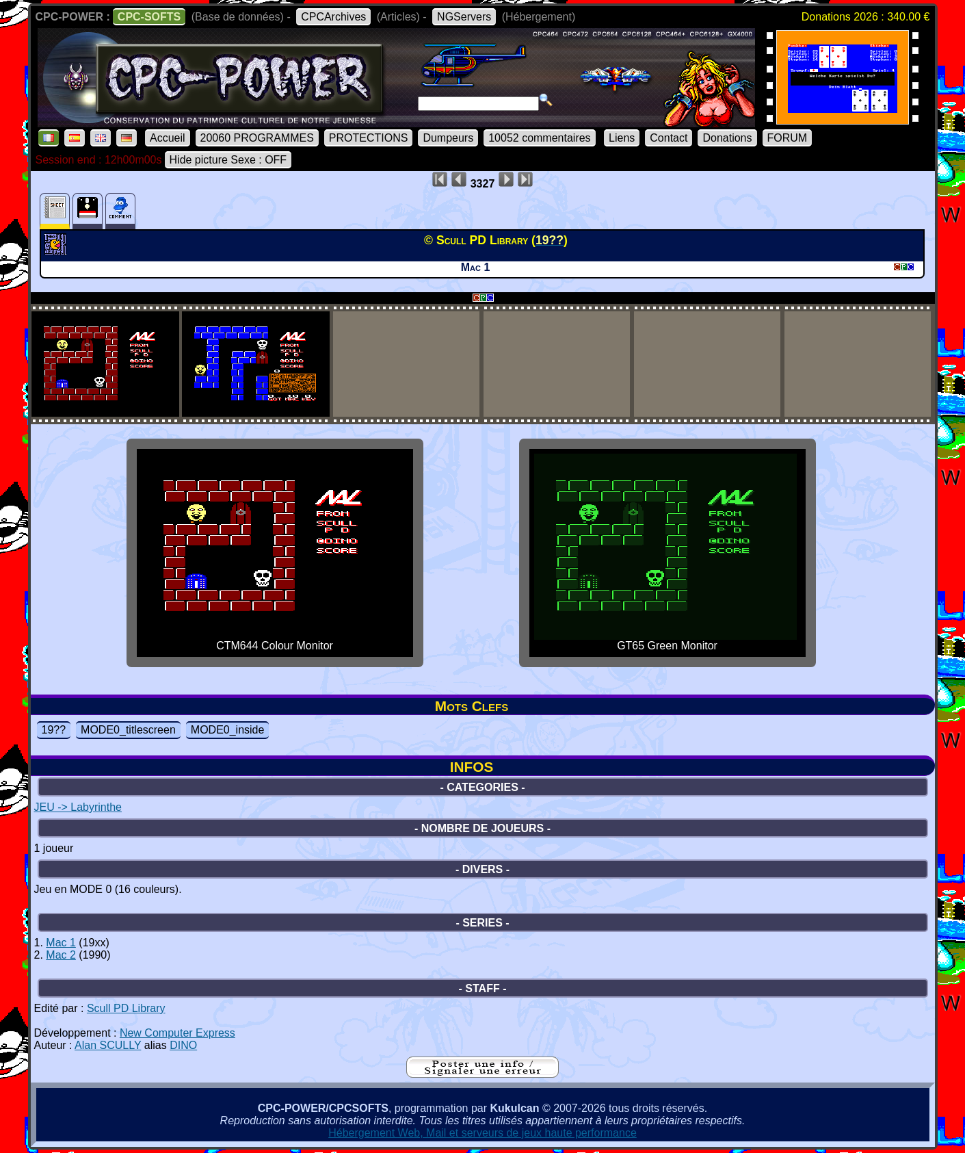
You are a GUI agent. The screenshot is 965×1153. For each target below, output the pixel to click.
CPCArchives (333, 17)
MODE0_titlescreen (128, 730)
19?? (54, 730)
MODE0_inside (228, 730)
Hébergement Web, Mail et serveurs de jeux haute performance (482, 1133)
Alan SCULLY (108, 1045)
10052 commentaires (539, 138)
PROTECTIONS (368, 138)
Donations (727, 138)
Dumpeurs (448, 138)
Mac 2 (61, 955)
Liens (622, 138)
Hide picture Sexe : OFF (228, 160)
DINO (183, 1045)
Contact (668, 138)
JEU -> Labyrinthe (78, 807)
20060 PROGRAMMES (257, 138)
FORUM (787, 138)
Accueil (167, 138)
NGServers (464, 17)
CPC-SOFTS (149, 17)
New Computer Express (177, 1033)
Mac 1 (61, 942)
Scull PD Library (126, 1008)
